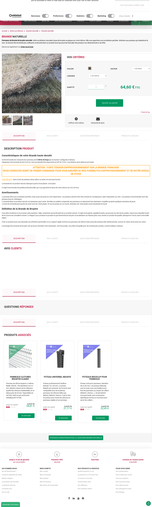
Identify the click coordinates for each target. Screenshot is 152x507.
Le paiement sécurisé (8, 485)
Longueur (71, 76)
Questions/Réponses (89, 136)
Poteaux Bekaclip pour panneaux (94, 378)
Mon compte (44, 471)
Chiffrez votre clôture (76, 123)
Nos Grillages (120, 492)
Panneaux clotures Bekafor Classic (20, 378)
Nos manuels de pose (123, 482)
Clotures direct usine (84, 482)
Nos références (82, 485)
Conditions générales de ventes (12, 475)
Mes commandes (45, 475)
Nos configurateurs (122, 471)
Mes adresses (44, 478)
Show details (124, 33)
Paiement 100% (57, 461)
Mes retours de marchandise (49, 485)
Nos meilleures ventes (85, 489)
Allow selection (132, 14)
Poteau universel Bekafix (57, 377)
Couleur (70, 69)
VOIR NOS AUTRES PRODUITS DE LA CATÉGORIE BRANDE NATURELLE (76, 438)
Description (19, 136)
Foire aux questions (122, 478)
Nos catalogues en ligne (123, 489)
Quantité (70, 87)
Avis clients (52, 136)
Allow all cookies (132, 6)
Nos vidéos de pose (122, 485)
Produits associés (130, 136)
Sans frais (95, 460)
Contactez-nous (7, 489)
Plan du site (5, 492)
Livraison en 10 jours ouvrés (133, 461)
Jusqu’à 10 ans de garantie (19, 461)
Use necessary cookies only (132, 22)
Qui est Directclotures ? (9, 471)
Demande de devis (97, 123)
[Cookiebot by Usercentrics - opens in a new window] (15, 33)
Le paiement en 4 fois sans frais (88, 475)
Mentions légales (7, 478)
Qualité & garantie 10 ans (86, 471)
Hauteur (113, 69)
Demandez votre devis (10, 504)
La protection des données (10, 482)
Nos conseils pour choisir (124, 475)
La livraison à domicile (85, 478)
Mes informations (45, 482)
